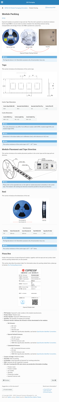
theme (17, 397)
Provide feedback (7, 389)
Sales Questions (47, 390)
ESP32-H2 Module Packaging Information (16, 8)
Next (54, 380)
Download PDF (51, 7)
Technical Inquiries (47, 392)
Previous (6, 380)
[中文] (3, 18)
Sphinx (10, 397)
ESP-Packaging (30, 2)
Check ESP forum (47, 389)
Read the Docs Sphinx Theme (33, 397)
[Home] (2, 8)
